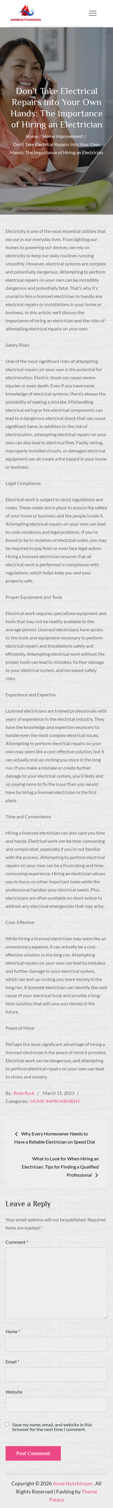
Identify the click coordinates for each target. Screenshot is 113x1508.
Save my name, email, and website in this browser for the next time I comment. (52, 1427)
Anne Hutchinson (73, 1483)
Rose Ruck (24, 1093)
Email (12, 1361)
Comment (17, 1242)
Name (13, 1331)
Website (14, 1391)
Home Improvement (55, 1101)
